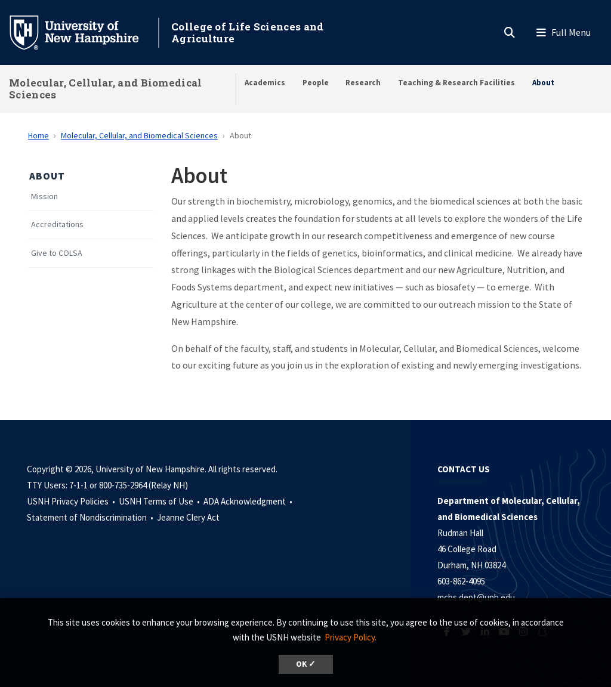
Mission (44, 196)
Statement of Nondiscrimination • (91, 517)
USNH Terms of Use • (160, 501)
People (316, 83)
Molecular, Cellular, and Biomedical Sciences (105, 88)
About (543, 83)
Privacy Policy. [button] (351, 637)
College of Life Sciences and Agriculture (247, 32)
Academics (265, 83)
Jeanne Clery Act (188, 517)
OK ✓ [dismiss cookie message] (306, 664)
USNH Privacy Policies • (72, 501)
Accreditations (57, 224)
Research (363, 83)
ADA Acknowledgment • (248, 501)
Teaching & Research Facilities (456, 83)
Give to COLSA (56, 253)
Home (38, 135)
